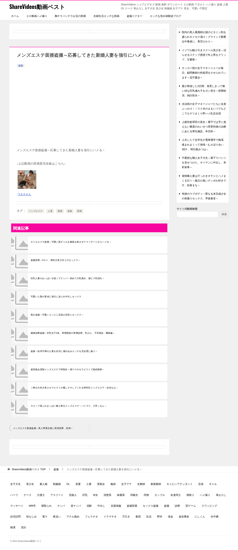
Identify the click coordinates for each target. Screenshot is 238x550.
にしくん (200, 516)
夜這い (57, 516)
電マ (44, 516)
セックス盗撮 (150, 505)
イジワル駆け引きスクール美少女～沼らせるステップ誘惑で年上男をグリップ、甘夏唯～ (204, 55)
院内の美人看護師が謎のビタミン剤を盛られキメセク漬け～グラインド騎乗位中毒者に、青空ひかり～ (204, 37)
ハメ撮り (205, 494)
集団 (138, 516)
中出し (101, 505)
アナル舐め (72, 516)
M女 (95, 494)
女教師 (141, 484)
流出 (23, 527)
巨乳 (85, 494)
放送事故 (184, 516)
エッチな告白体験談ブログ (165, 16)
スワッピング (209, 505)
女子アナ (126, 484)
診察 (177, 505)
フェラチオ (91, 516)
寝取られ (46, 505)
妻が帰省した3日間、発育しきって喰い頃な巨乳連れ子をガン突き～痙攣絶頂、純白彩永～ (204, 91)
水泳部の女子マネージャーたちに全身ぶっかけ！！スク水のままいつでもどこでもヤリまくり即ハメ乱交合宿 (204, 108)
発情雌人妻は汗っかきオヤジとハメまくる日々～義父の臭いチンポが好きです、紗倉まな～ (204, 180)
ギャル (213, 484)
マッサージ (16, 505)
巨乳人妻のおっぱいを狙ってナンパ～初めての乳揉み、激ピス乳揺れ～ (67, 278)
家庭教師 (156, 484)
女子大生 (15, 484)
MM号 (32, 505)
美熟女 (101, 484)
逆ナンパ (76, 505)
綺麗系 (121, 494)
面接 (79, 211)
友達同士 (176, 494)
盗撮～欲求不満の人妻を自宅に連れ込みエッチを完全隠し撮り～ (64, 351)
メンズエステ (36, 211)
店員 (200, 484)
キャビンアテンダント (180, 484)
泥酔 (89, 505)
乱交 (149, 516)
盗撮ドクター (134, 16)
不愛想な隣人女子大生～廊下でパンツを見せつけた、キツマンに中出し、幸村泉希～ (204, 162)
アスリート (56, 494)
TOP (29, 469)
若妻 (78, 484)
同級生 (134, 494)
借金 (170, 516)
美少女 (30, 484)
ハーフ (14, 494)
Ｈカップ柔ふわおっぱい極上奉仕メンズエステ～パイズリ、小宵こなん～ (69, 406)
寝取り (190, 494)
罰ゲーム (191, 505)
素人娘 (43, 484)
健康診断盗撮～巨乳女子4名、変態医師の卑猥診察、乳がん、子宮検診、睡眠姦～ (73, 333)
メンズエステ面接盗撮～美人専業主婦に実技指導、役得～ (43, 428)
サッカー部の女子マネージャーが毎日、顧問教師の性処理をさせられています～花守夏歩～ (204, 73)
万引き (126, 516)
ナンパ (61, 505)
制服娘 (57, 484)
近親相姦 (116, 505)
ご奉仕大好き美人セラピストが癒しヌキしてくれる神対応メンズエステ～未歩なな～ (74, 387)
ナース (27, 494)
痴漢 (12, 527)
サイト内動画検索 (187, 208)
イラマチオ (110, 516)
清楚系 (107, 494)
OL (68, 484)
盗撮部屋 (132, 505)
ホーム (15, 16)
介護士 (41, 494)
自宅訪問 (15, 516)
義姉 (113, 484)
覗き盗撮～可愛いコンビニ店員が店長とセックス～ (57, 314)
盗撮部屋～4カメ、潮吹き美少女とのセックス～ (55, 260)
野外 (159, 516)
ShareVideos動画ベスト (37, 6)
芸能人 (73, 494)
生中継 (214, 516)
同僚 (146, 494)
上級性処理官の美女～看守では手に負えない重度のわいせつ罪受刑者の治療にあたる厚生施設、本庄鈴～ (204, 126)
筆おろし (221, 494)
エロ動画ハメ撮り (36, 16)
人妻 (50, 211)
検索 (224, 214)
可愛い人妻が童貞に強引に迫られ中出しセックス (56, 296)
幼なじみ (31, 516)
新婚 (60, 211)
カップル (160, 494)
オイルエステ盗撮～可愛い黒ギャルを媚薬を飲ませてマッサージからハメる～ (71, 242)
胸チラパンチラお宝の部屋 (70, 16)
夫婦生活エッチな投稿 (106, 16)
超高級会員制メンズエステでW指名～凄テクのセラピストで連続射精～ (67, 369)
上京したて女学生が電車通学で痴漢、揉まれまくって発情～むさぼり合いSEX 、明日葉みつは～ (204, 144)
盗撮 (20, 65)
